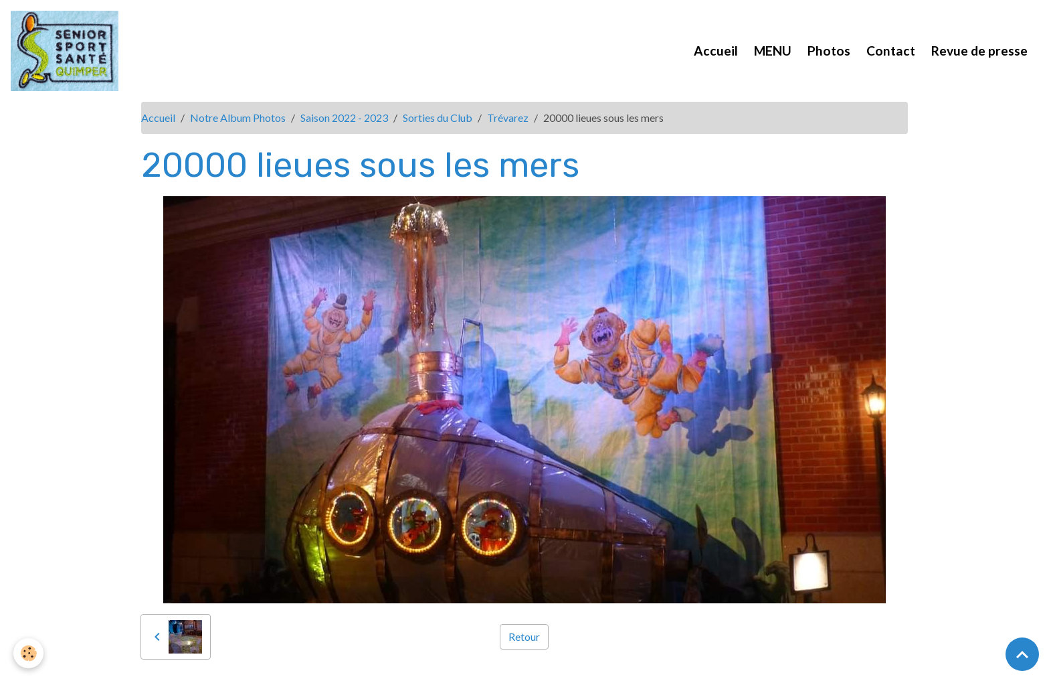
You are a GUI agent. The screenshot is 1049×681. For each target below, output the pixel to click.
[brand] (67, 51)
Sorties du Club (437, 117)
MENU (772, 50)
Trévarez (508, 117)
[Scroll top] (1022, 654)
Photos (828, 50)
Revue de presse (979, 50)
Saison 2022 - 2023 (344, 117)
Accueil (716, 50)
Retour (524, 636)
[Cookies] (28, 653)
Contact (890, 50)
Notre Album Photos (238, 117)
